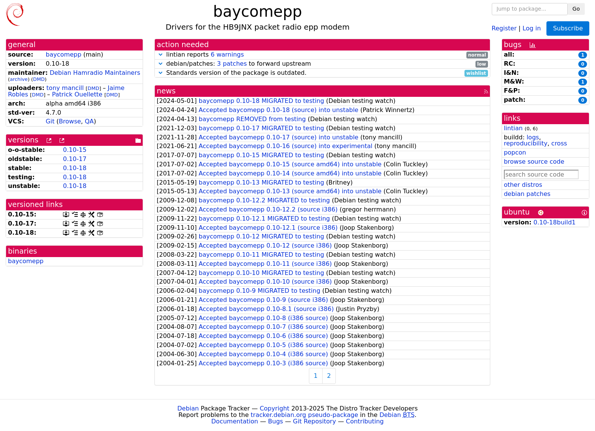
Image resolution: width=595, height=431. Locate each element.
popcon (515, 152)
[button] (160, 54)
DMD (39, 79)
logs (533, 137)
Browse (70, 121)
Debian (188, 408)
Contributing (365, 421)
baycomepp (64, 54)
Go (576, 9)
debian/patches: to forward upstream (322, 64)
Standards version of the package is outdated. (322, 73)
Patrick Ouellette (77, 94)
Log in (532, 28)
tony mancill (64, 88)
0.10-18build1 (555, 222)
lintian (513, 128)
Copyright (274, 408)
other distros (523, 184)
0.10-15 (75, 149)
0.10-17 (75, 159)
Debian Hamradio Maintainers (95, 72)
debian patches (527, 193)
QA (89, 121)
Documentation (234, 421)
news (166, 91)
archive (19, 79)
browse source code (534, 161)
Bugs (275, 421)
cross (559, 143)
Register (504, 28)
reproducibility (526, 143)
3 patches (232, 63)
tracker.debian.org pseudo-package (304, 414)
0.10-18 (75, 168)
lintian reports (322, 55)
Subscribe (568, 28)
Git (50, 121)
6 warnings (227, 54)
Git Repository (314, 421)
